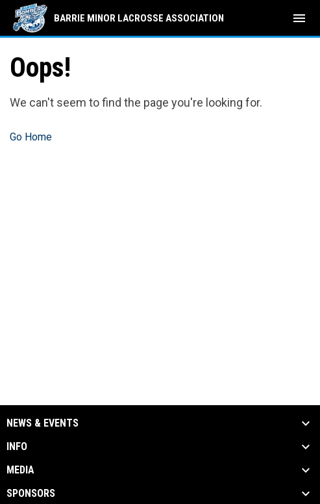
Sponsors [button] (30, 493)
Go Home (31, 137)
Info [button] (16, 447)
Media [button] (20, 470)
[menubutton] (299, 18)
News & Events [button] (42, 423)
